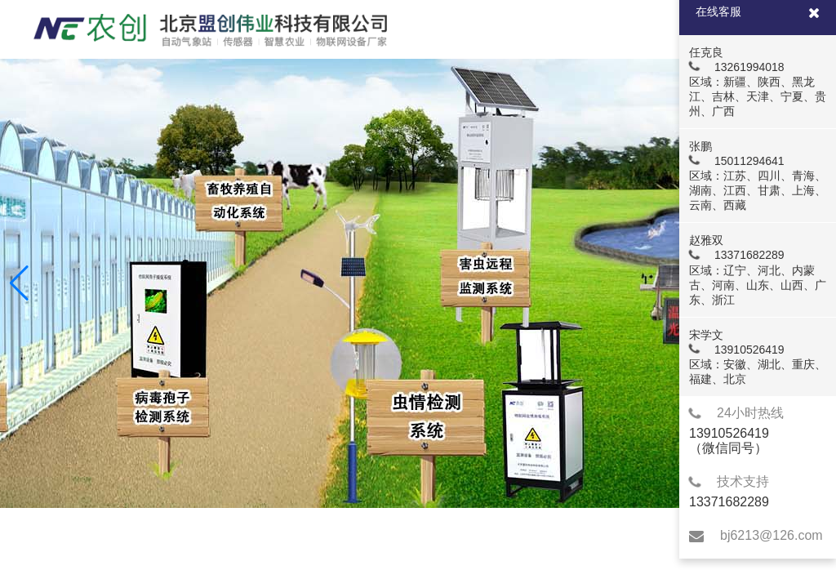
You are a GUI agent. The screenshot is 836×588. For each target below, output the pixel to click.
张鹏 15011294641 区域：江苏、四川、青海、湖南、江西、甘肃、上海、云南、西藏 (756, 176)
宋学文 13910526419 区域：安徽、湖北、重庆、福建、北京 (756, 356)
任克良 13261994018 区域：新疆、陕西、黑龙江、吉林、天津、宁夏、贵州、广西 (756, 82)
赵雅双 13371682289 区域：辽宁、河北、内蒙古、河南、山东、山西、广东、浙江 (756, 269)
